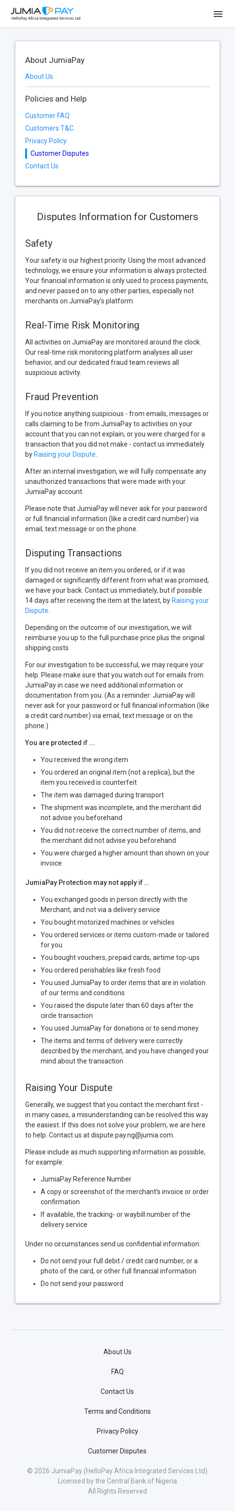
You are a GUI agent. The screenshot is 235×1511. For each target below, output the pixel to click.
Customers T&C (49, 128)
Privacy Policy (46, 141)
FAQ (117, 1372)
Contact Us (42, 166)
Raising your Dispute (65, 454)
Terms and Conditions (117, 1411)
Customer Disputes (117, 1451)
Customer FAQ (47, 116)
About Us (39, 76)
